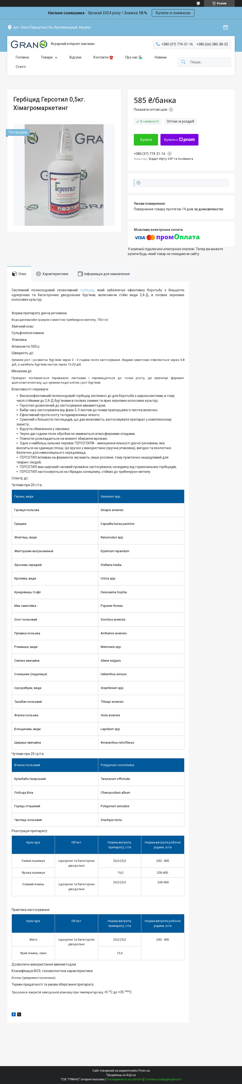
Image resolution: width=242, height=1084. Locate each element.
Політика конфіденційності (163, 1079)
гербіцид (87, 290)
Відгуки (75, 57)
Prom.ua (144, 1070)
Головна (22, 57)
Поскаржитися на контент (124, 1079)
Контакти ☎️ (103, 57)
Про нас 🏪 (134, 57)
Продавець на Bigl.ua (121, 1075)
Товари (47, 57)
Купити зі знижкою (173, 13)
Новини (160, 57)
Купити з (179, 140)
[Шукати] (183, 62)
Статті (21, 67)
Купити (146, 140)
